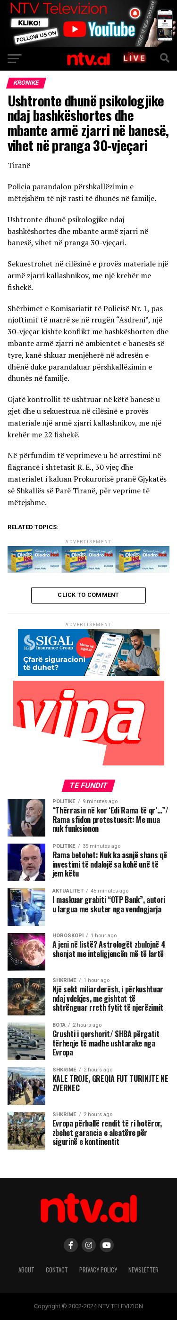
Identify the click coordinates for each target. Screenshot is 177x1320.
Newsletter (143, 1269)
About (26, 1269)
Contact (57, 1269)
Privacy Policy (98, 1269)
